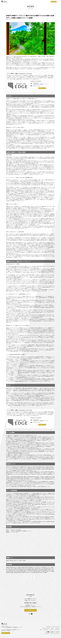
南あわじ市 (16, 560)
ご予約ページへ (30, 611)
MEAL (52, 629)
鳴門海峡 (11, 560)
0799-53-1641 (30, 603)
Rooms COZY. (56, 627)
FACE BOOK (31, 614)
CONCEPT (49, 627)
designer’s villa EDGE (4, 2)
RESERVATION (53, 1)
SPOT (41, 630)
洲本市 (20, 560)
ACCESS (51, 630)
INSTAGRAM (29, 614)
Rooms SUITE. (46, 629)
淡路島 (7, 560)
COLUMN (46, 630)
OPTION (57, 629)
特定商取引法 (52, 632)
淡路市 (24, 560)
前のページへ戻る (30, 577)
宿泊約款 (57, 632)
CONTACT (57, 630)
